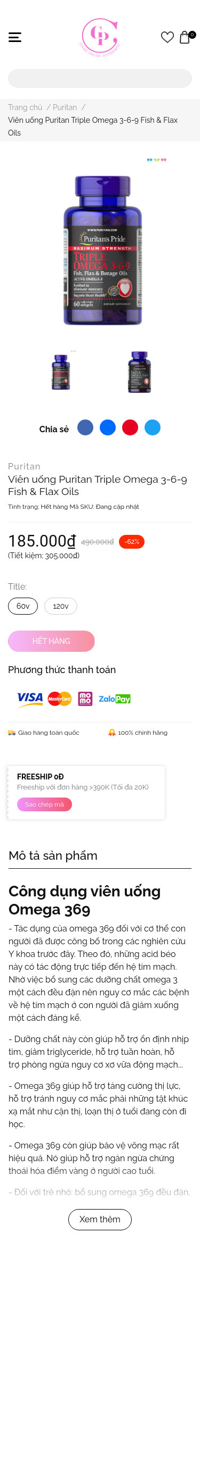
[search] (182, 78)
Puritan (24, 466)
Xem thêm (100, 1219)
